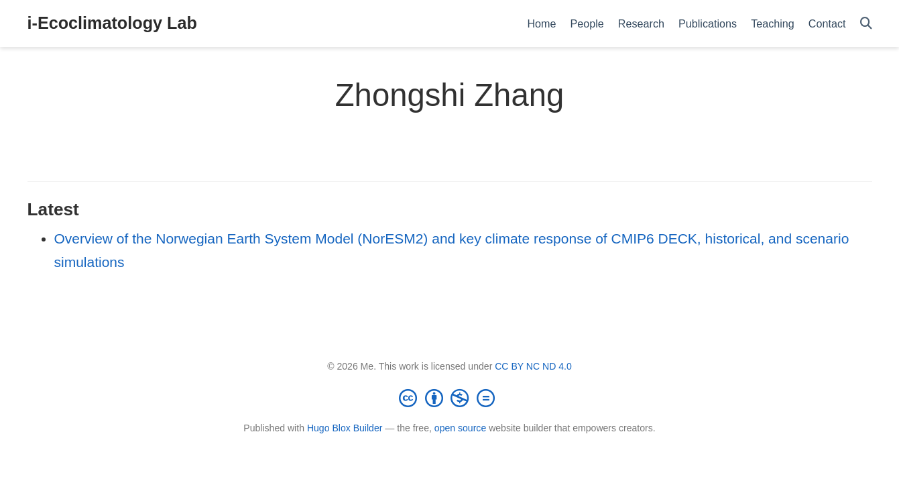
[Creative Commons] (450, 398)
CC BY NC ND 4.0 (533, 366)
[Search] (866, 24)
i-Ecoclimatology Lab (112, 22)
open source (460, 428)
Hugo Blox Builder (345, 428)
